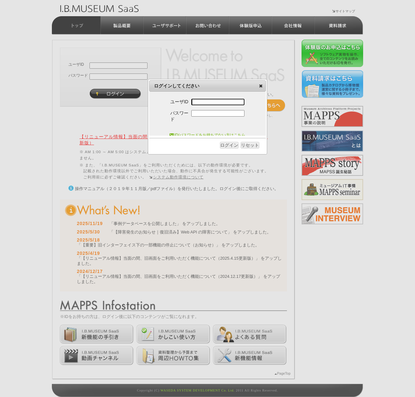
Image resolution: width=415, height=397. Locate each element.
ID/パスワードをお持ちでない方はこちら (207, 135)
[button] (260, 86)
